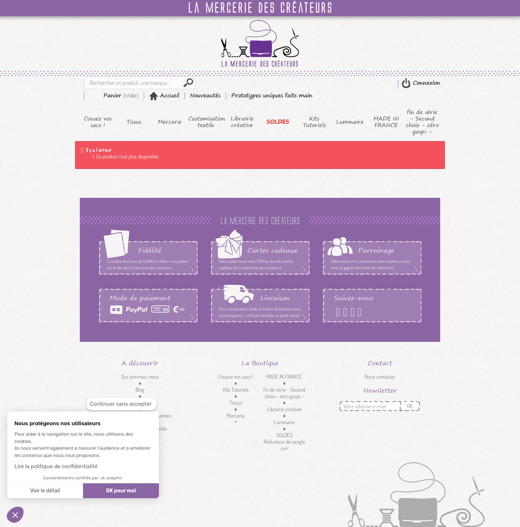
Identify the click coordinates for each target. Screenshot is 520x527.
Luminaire (350, 122)
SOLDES (277, 122)
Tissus (133, 122)
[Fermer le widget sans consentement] (121, 404)
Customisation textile (206, 122)
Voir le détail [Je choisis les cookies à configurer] (45, 491)
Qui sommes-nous (140, 376)
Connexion (425, 83)
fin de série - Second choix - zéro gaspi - (422, 122)
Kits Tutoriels (314, 122)
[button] (15, 514)
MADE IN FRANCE (386, 122)
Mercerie (170, 122)
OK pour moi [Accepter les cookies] (121, 491)
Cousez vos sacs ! (98, 122)
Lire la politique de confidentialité (56, 466)
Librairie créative (242, 122)
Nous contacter (380, 376)
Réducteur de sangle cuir (284, 445)
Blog (139, 389)
